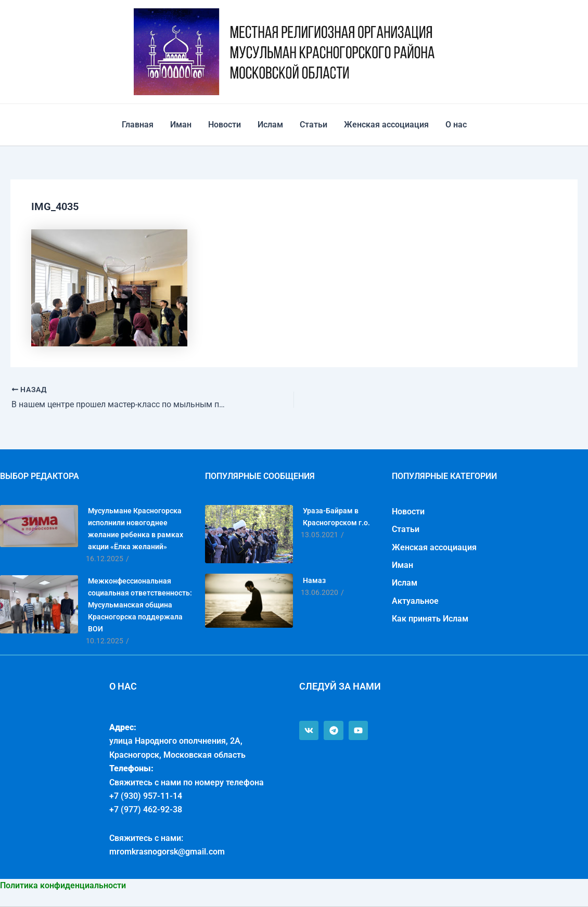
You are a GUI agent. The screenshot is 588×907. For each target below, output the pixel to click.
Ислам (270, 124)
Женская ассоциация (386, 124)
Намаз (314, 580)
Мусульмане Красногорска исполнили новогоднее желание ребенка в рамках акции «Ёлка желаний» (135, 529)
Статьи (313, 124)
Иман (180, 124)
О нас (456, 124)
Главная (138, 124)
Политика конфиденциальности (63, 885)
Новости (224, 124)
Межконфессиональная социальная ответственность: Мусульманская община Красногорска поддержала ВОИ (140, 605)
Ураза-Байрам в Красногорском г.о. (336, 517)
